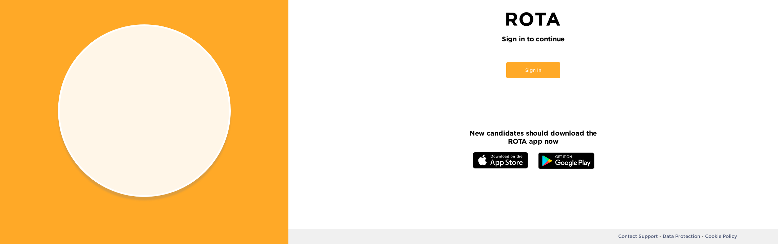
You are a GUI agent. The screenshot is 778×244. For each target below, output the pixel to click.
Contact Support (638, 236)
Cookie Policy (721, 236)
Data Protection (681, 236)
